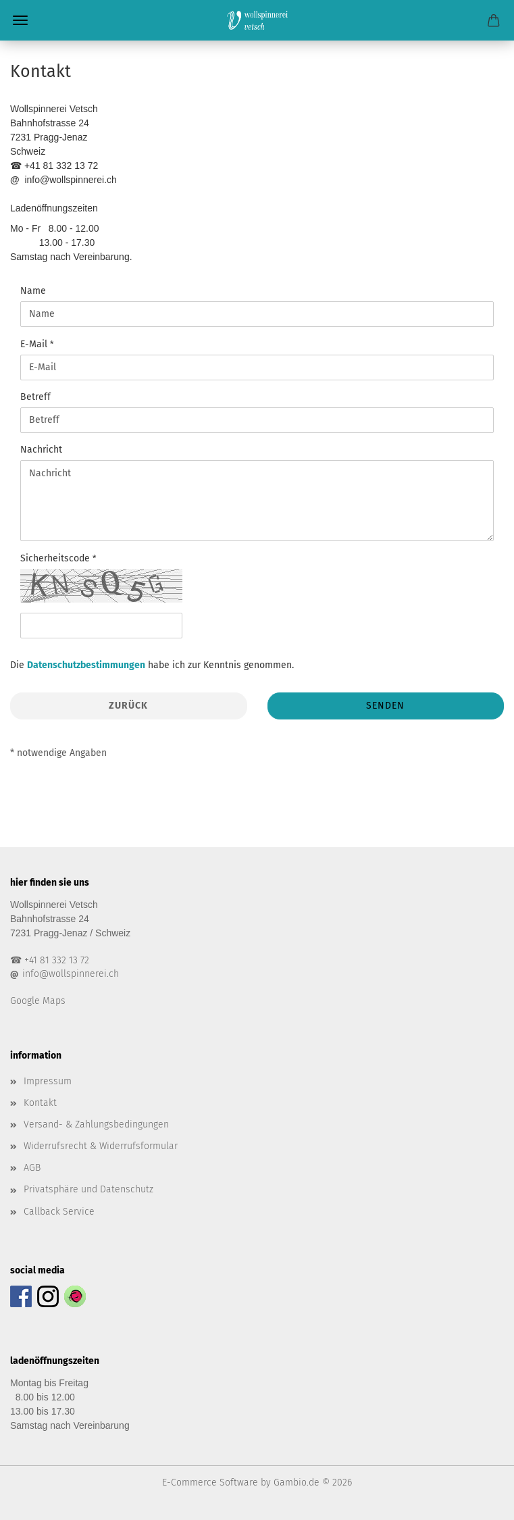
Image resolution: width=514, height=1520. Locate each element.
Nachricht (41, 449)
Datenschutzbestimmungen (86, 665)
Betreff (35, 397)
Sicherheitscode (56, 558)
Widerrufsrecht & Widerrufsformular (101, 1146)
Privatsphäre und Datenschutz (88, 1189)
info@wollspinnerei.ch (70, 974)
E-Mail (35, 344)
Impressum (48, 1081)
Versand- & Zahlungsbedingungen (96, 1124)
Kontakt (40, 1103)
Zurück (128, 705)
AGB (32, 1167)
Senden (385, 705)
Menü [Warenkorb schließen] (20, 20)
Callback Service (59, 1211)
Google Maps (38, 1001)
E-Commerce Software (210, 1482)
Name (33, 291)
